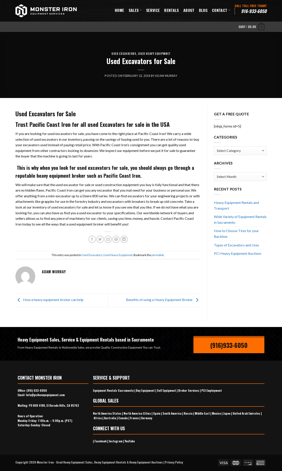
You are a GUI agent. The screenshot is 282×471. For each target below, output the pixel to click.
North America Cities (137, 413)
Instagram (115, 441)
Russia (188, 413)
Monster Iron (45, 462)
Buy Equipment (145, 390)
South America (172, 413)
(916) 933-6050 (36, 390)
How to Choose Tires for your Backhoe (236, 233)
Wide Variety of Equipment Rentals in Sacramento (240, 219)
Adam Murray (166, 76)
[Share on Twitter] (100, 239)
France (134, 418)
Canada (123, 418)
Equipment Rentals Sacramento (113, 390)
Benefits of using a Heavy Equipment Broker (163, 299)
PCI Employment (211, 390)
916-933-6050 (254, 11)
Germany (146, 418)
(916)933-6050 (229, 345)
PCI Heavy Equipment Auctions (237, 253)
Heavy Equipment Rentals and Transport (236, 205)
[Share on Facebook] (92, 239)
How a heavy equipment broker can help (49, 299)
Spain (156, 413)
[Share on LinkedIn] (124, 239)
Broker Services (188, 390)
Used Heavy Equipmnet (154, 54)
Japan (226, 413)
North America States (107, 413)
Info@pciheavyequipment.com (45, 395)
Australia (110, 418)
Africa (98, 418)
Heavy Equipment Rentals (110, 462)
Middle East (202, 413)
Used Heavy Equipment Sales (74, 462)
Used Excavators (123, 54)
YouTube (130, 441)
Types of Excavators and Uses (236, 245)
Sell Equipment (166, 390)
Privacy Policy (174, 462)
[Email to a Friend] (108, 239)
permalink (157, 255)
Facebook (101, 441)
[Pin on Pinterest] (116, 239)
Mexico (216, 413)
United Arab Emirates (246, 413)
